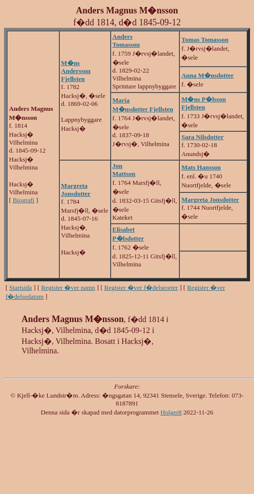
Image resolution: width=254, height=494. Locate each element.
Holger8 (171, 412)
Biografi (23, 200)
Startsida (20, 287)
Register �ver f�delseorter (141, 287)
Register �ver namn (68, 287)
